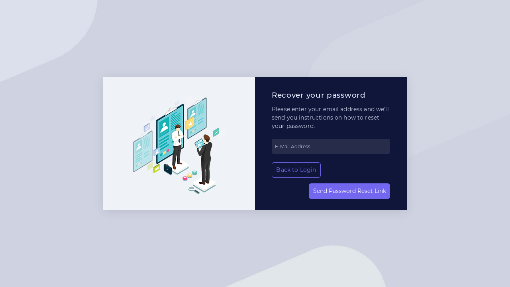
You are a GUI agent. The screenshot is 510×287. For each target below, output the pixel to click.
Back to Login (296, 169)
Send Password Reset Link (349, 191)
